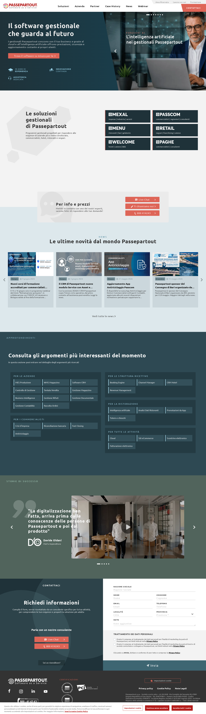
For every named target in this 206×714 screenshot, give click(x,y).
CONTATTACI (193, 8)
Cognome (161, 595)
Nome (117, 595)
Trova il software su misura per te (34, 55)
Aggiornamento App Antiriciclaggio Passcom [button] (120, 285)
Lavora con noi (179, 2)
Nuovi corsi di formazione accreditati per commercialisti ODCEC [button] (28, 286)
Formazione (195, 2)
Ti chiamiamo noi (143, 206)
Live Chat (145, 199)
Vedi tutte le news (103, 316)
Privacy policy (146, 688)
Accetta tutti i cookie (182, 709)
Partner (94, 6)
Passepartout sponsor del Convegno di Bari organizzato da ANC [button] (173, 286)
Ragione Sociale (123, 587)
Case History (112, 6)
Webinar (143, 6)
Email (117, 603)
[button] (115, 51)
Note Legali (181, 688)
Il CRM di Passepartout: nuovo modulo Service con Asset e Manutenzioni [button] (76, 286)
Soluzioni (63, 6)
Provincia (162, 612)
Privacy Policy (152, 641)
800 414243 (145, 213)
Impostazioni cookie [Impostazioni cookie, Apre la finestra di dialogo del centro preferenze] (132, 709)
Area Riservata (162, 2)
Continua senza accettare (157, 709)
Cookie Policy (164, 688)
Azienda (79, 6)
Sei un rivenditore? (51, 662)
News (129, 6)
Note (116, 620)
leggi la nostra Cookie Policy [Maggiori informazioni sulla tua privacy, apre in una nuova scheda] (76, 713)
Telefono (161, 603)
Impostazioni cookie (162, 681)
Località (118, 612)
